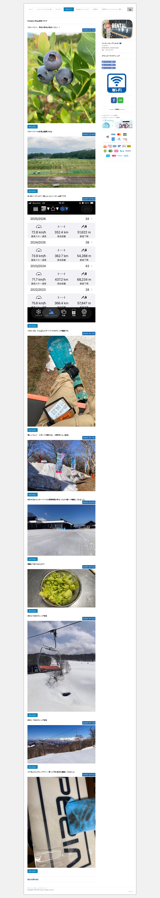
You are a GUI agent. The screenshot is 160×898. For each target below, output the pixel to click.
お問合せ (95, 9)
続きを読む (32, 127)
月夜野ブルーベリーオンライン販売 (111, 9)
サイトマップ (42, 888)
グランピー (59, 9)
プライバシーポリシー (32, 888)
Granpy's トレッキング (82, 9)
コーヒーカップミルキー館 (44, 9)
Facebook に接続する (108, 62)
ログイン (131, 891)
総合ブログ (69, 9)
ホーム (31, 9)
